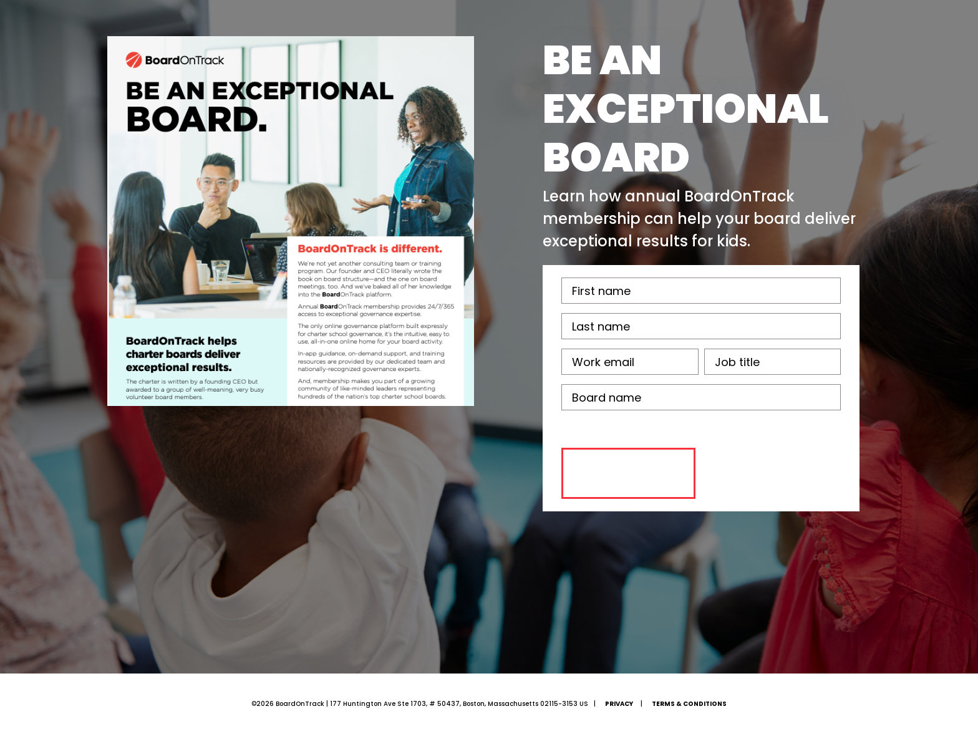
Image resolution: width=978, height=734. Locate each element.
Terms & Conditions (689, 703)
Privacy (619, 703)
